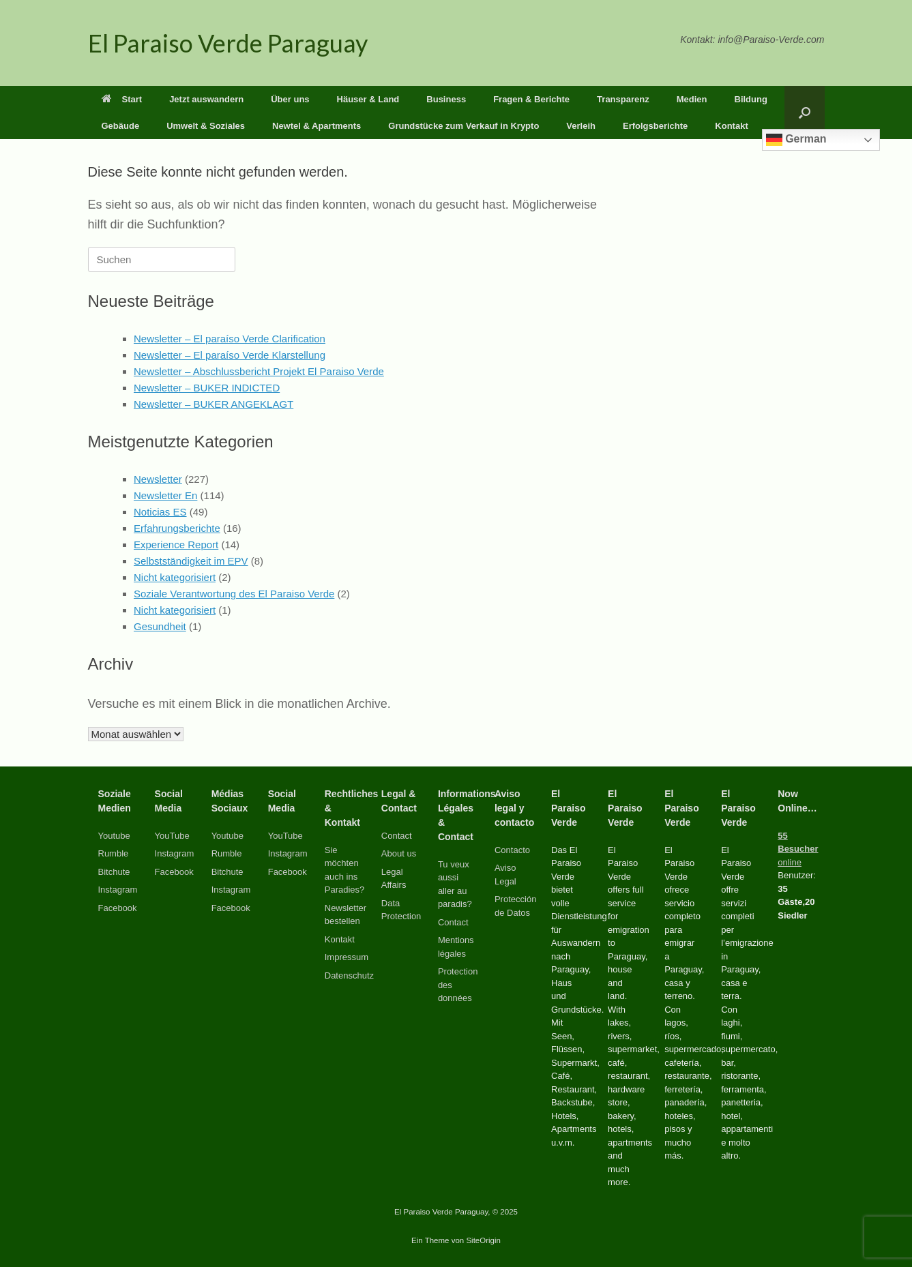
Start (122, 99)
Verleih (580, 126)
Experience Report (176, 544)
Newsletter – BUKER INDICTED (207, 387)
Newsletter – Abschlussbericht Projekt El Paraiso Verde (259, 371)
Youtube (114, 836)
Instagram (118, 889)
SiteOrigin (483, 1240)
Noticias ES (160, 512)
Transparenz (623, 99)
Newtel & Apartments (316, 126)
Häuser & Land (368, 99)
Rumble (113, 853)
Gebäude (121, 126)
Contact (396, 836)
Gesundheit (160, 626)
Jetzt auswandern (206, 99)
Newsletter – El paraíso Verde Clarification (229, 338)
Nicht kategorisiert (175, 577)
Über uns (290, 99)
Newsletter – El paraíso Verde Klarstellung (229, 355)
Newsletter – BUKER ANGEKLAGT (213, 404)
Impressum (346, 957)
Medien (692, 99)
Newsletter (158, 479)
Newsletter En (165, 495)
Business (446, 99)
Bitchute (114, 872)
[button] (804, 112)
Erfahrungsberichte (177, 528)
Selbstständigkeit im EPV (191, 561)
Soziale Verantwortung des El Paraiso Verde (234, 593)
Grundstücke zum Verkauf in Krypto (463, 126)
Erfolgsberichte (655, 126)
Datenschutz (349, 975)
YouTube (172, 836)
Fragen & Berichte (531, 99)
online (798, 849)
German (796, 140)
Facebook (117, 908)
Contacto (512, 850)
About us (398, 853)
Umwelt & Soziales (205, 126)
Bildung (751, 99)
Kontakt (731, 126)
